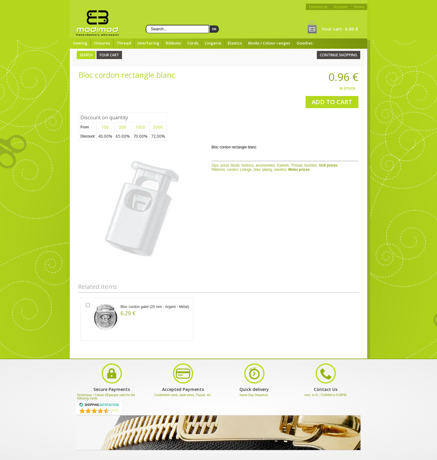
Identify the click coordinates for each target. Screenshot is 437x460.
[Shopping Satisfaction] (99, 406)
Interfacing (148, 43)
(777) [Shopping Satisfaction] (115, 410)
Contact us (318, 6)
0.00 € (351, 29)
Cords (192, 43)
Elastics (235, 43)
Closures (102, 43)
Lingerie (213, 43)
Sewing (80, 43)
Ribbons (173, 43)
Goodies (304, 43)
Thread (124, 43)
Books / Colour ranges (269, 43)
